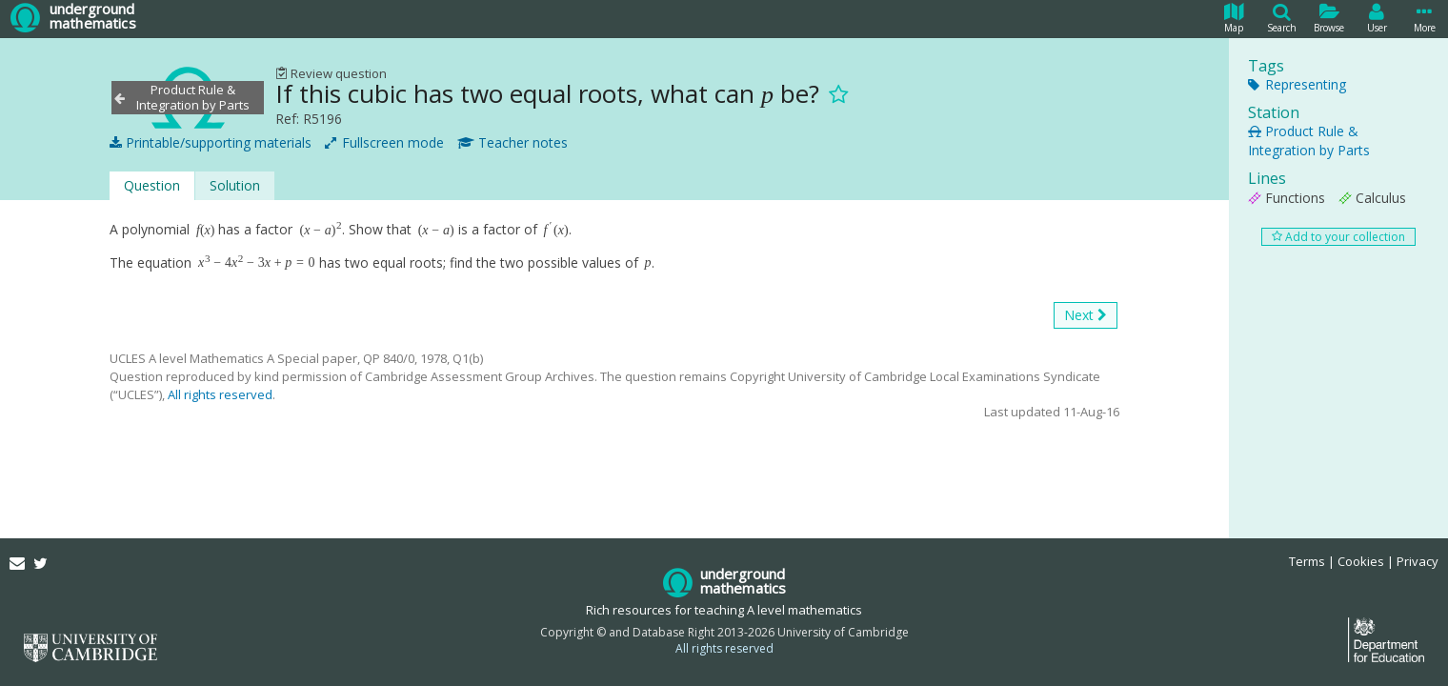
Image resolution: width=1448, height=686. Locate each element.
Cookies (1360, 561)
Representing (1297, 84)
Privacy (1417, 561)
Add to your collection (1338, 237)
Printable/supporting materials (211, 142)
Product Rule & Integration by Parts (1309, 140)
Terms (1307, 561)
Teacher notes (512, 142)
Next (1085, 315)
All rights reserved (220, 394)
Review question (331, 73)
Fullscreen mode (384, 142)
